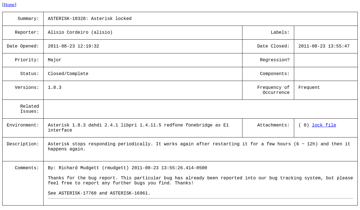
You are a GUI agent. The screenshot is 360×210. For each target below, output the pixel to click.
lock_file (324, 125)
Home (9, 4)
